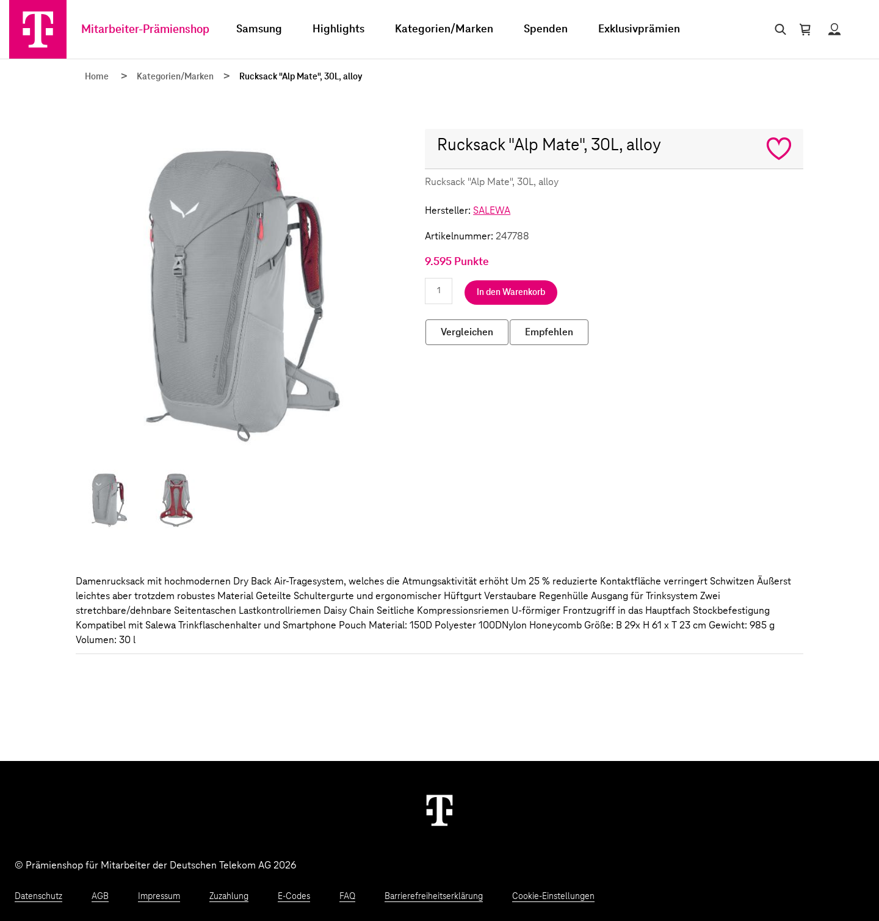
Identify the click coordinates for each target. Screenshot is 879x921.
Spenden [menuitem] (546, 29)
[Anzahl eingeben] (438, 291)
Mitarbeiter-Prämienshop (145, 29)
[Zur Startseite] (37, 29)
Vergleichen (467, 332)
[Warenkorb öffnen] (805, 29)
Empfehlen (549, 332)
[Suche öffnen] (778, 29)
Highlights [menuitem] (338, 29)
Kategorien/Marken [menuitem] (444, 29)
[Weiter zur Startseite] (439, 809)
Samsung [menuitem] (259, 29)
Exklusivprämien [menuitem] (639, 29)
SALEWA (491, 210)
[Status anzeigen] (834, 29)
